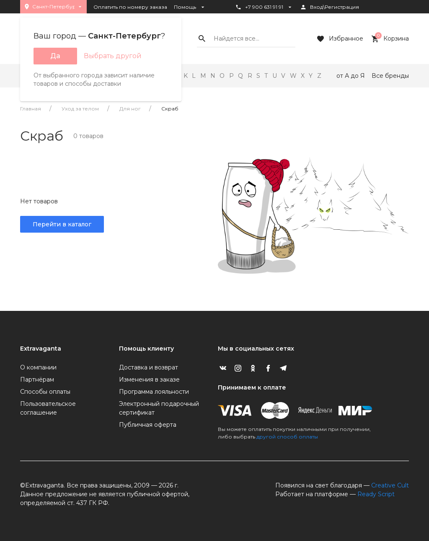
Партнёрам (37, 379)
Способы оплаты (45, 391)
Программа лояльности (154, 391)
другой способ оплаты (287, 436)
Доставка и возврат (148, 367)
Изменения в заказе (149, 379)
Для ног (130, 108)
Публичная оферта (147, 424)
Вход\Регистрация (329, 7)
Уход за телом (80, 108)
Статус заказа (258, 21)
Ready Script (376, 494)
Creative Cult (390, 485)
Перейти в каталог (62, 224)
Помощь (190, 7)
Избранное (339, 39)
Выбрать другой (113, 56)
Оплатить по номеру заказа (130, 7)
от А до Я (350, 75)
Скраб (169, 108)
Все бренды (390, 75)
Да (55, 56)
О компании (38, 367)
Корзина (389, 39)
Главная (30, 108)
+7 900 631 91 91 (264, 7)
